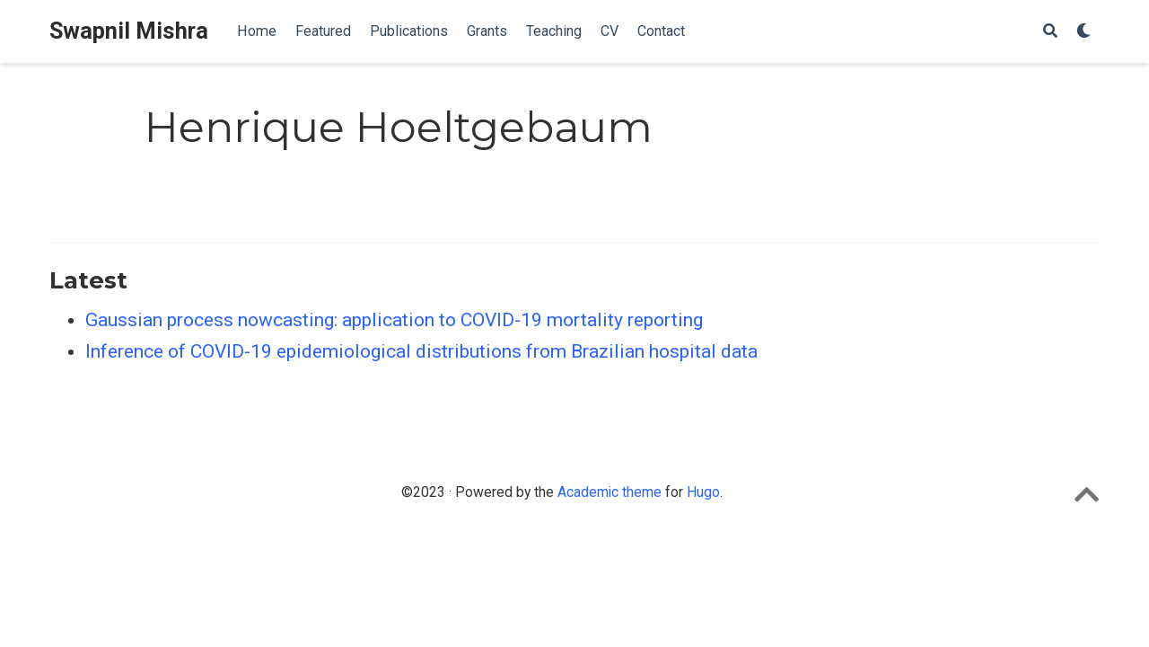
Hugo (703, 492)
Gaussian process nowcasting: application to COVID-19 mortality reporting (394, 320)
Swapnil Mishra (128, 31)
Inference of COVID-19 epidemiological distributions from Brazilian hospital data (421, 351)
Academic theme (609, 492)
